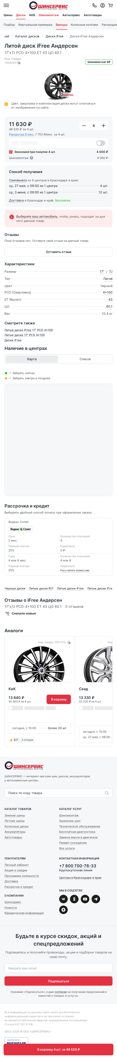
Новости (10, 907)
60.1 (109, 306)
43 (110, 299)
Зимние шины (14, 815)
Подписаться (58, 981)
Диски (20, 15)
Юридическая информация (24, 913)
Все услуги (67, 848)
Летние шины (14, 820)
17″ (102, 271)
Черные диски (14, 588)
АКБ (32, 15)
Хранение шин (70, 820)
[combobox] (8, 793)
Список (85, 359)
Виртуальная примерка (35, 24)
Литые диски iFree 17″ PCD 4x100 (28, 330)
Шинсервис (48, 5)
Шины (8, 15)
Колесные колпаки (84, 24)
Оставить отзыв (58, 252)
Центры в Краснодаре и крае (80, 877)
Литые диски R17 (41, 588)
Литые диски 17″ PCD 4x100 (24, 335)
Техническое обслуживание (79, 826)
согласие (61, 992)
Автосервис (71, 15)
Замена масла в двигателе (78, 837)
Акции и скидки (15, 870)
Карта (32, 359)
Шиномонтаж (49, 15)
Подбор (9, 24)
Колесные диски (16, 826)
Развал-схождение (73, 842)
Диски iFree (13, 340)
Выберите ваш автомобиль (37, 216)
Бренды (61, 24)
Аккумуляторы (14, 831)
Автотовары (93, 15)
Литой (107, 279)
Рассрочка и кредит (18, 887)
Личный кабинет (16, 865)
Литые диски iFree (70, 588)
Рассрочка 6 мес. (22, 134)
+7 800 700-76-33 (77, 865)
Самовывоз (18, 180)
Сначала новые (20, 613)
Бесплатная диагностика (77, 831)
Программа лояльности (21, 876)
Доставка (16, 200)
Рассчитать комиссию (75, 570)
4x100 (107, 292)
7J (110, 271)
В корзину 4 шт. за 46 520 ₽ (58, 1049)
